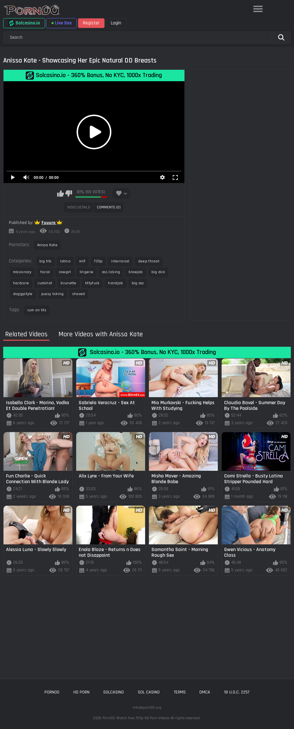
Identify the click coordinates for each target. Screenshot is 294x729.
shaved (78, 294)
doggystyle (23, 294)
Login (116, 23)
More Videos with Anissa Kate (100, 334)
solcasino (113, 692)
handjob (115, 283)
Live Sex (61, 23)
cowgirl (65, 272)
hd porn (81, 692)
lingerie (86, 272)
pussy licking (52, 294)
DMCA (204, 692)
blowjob (136, 272)
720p (98, 261)
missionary (22, 272)
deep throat (148, 261)
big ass (138, 283)
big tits (45, 261)
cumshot (44, 283)
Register (91, 23)
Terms (180, 692)
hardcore (21, 283)
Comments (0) (109, 207)
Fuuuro (49, 223)
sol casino (149, 692)
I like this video (60, 193)
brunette (68, 283)
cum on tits (36, 310)
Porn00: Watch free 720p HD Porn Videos (136, 718)
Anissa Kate (47, 245)
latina (65, 261)
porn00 (51, 692)
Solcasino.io (24, 23)
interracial (120, 261)
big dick (158, 272)
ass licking (111, 272)
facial (45, 272)
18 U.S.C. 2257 (237, 692)
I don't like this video (68, 193)
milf (82, 261)
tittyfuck (92, 283)
